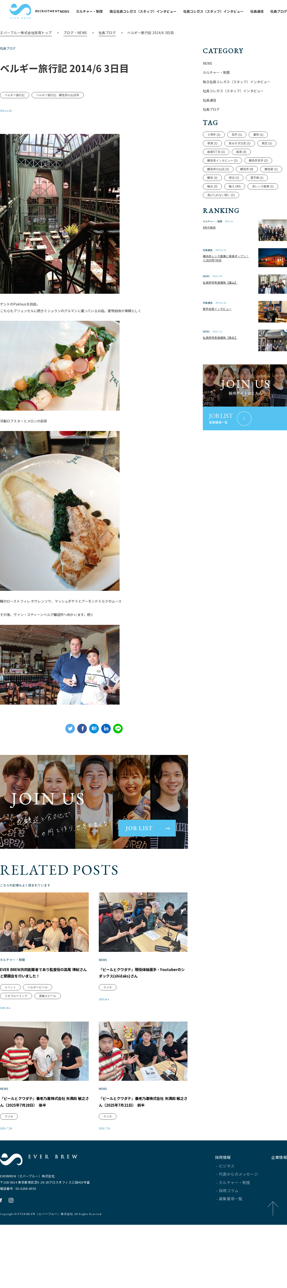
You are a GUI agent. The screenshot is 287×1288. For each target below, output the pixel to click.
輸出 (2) (212, 205)
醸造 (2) (212, 197)
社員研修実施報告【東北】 (223, 361)
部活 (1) (234, 197)
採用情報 (223, 1225)
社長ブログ (107, 32)
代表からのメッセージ (238, 1242)
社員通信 (266, 11)
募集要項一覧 (231, 1267)
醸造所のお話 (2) (218, 188)
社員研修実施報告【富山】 (223, 306)
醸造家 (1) (271, 188)
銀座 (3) (241, 171)
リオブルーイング (16, 1040)
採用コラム (229, 1258)
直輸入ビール (47, 1040)
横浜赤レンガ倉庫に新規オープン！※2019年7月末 (227, 282)
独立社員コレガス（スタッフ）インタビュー (152, 11)
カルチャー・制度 (99, 11)
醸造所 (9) (246, 188)
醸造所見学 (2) (258, 180)
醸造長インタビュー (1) (222, 180)
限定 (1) (267, 162)
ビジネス (227, 1233)
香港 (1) (212, 162)
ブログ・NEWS (75, 32)
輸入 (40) (235, 205)
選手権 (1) (256, 197)
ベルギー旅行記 (15, 111)
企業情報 (279, 1225)
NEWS (74, 11)
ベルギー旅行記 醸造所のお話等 (57, 111)
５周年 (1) (213, 154)
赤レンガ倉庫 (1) (263, 205)
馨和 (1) (258, 154)
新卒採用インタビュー (220, 332)
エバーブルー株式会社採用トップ (26, 32)
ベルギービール (38, 1032)
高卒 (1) (237, 154)
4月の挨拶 (211, 251)
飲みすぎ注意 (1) (239, 162)
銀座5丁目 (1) (216, 171)
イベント (10, 1032)
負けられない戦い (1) (221, 214)
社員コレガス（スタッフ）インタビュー (223, 11)
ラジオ (107, 1032)
